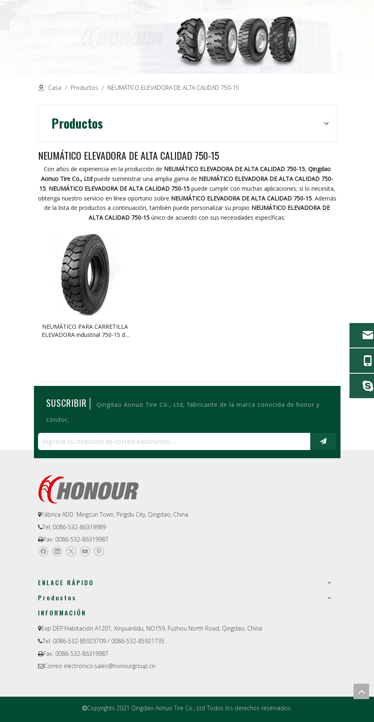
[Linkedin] (57, 551)
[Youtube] (85, 551)
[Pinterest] (99, 551)
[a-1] (187, 37)
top (361, 691)
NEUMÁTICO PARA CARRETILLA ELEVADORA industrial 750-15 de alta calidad (85, 331)
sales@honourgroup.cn (124, 666)
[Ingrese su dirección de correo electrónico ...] (172, 441)
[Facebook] (43, 551)
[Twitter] (71, 551)
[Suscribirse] (323, 441)
